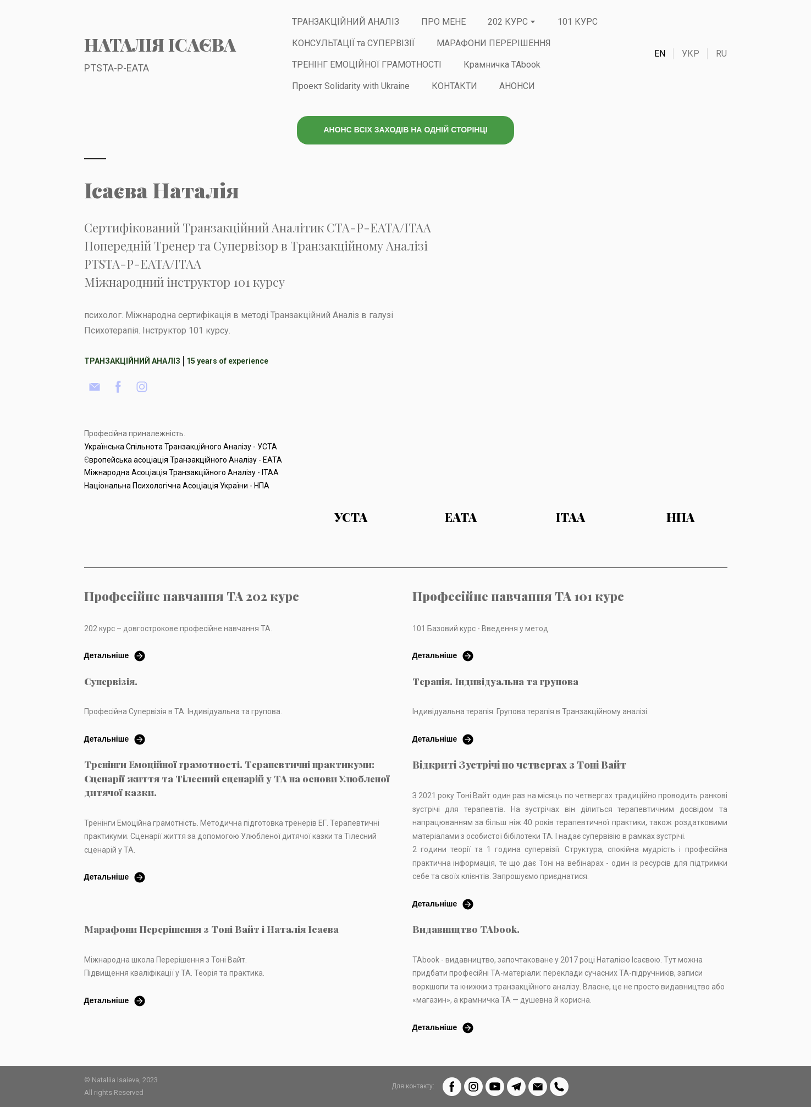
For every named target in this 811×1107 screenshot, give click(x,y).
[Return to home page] (160, 44)
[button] (405, 130)
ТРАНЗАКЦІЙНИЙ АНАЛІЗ (345, 21)
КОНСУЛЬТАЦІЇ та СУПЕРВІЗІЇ (353, 43)
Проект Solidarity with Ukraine (351, 86)
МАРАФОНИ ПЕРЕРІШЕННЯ (494, 43)
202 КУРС (508, 21)
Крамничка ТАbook (502, 64)
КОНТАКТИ (454, 86)
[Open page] (460, 456)
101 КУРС (578, 21)
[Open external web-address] (351, 456)
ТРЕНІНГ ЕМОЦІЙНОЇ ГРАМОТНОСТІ (367, 64)
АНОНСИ (517, 86)
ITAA (570, 517)
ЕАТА (461, 517)
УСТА (350, 517)
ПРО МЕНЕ (443, 21)
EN (659, 53)
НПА (680, 517)
